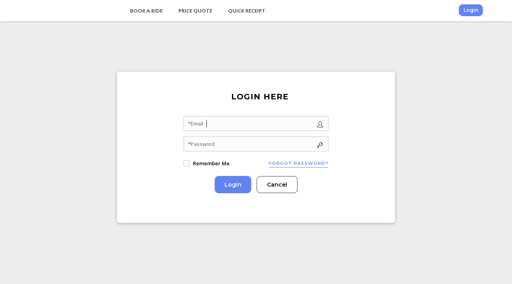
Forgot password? (298, 163)
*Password (201, 144)
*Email (195, 123)
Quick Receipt (246, 10)
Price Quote (195, 10)
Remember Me (211, 163)
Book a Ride (146, 10)
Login (471, 10)
